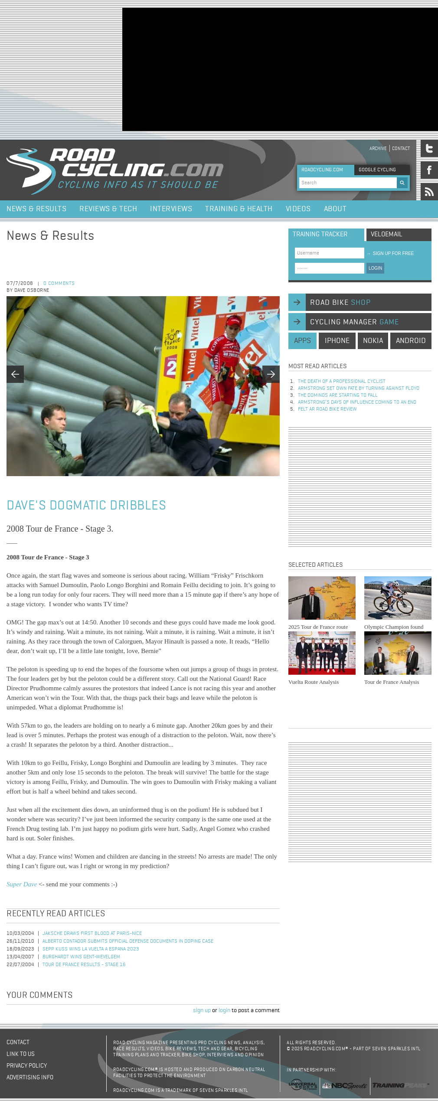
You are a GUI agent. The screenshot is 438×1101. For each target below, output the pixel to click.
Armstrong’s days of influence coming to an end (357, 402)
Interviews (171, 209)
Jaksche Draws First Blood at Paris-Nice (92, 933)
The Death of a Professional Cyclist (342, 381)
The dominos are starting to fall (338, 395)
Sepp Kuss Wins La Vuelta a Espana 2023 (90, 949)
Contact (401, 148)
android (411, 341)
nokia (373, 341)
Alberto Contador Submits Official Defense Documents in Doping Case (127, 941)
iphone (337, 341)
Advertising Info (30, 1078)
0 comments (59, 283)
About (335, 209)
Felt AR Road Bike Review (327, 409)
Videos (298, 209)
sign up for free (390, 253)
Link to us (21, 1054)
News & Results (36, 209)
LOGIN (375, 268)
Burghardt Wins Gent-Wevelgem (81, 957)
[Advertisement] (277, 68)
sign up (202, 1010)
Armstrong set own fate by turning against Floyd (358, 388)
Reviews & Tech (108, 209)
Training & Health (239, 209)
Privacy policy (27, 1066)
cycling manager (354, 322)
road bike (340, 303)
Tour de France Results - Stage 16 (84, 964)
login (224, 1010)
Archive (378, 148)
